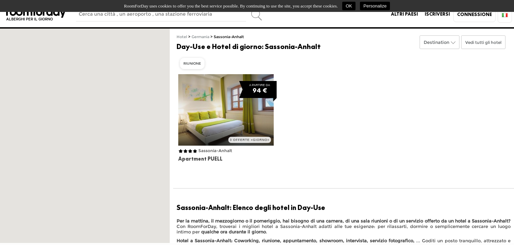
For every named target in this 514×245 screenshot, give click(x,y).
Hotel (182, 37)
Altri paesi (404, 14)
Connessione (474, 14)
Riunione (192, 63)
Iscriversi (437, 14)
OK (349, 6)
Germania (200, 37)
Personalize (375, 6)
